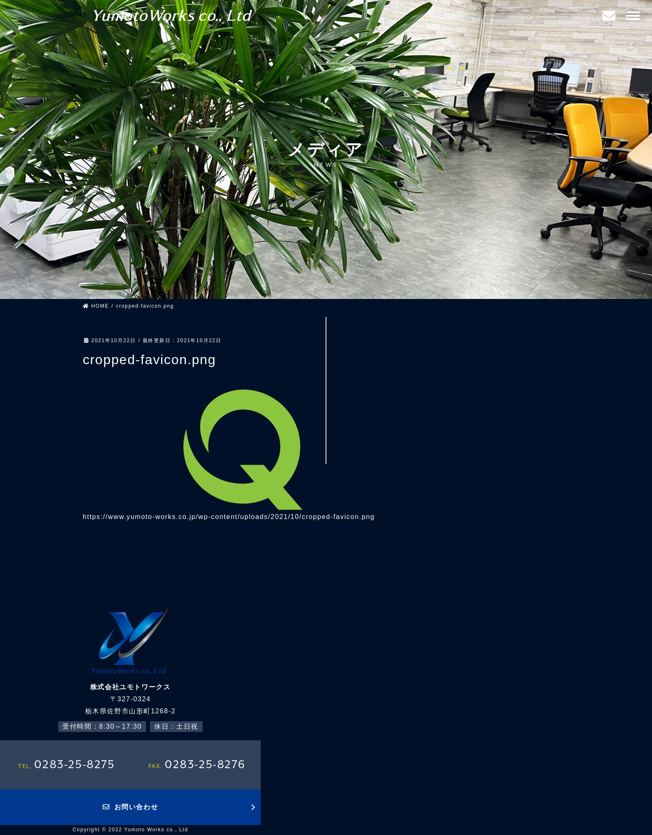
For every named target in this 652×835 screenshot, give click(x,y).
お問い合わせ (130, 807)
